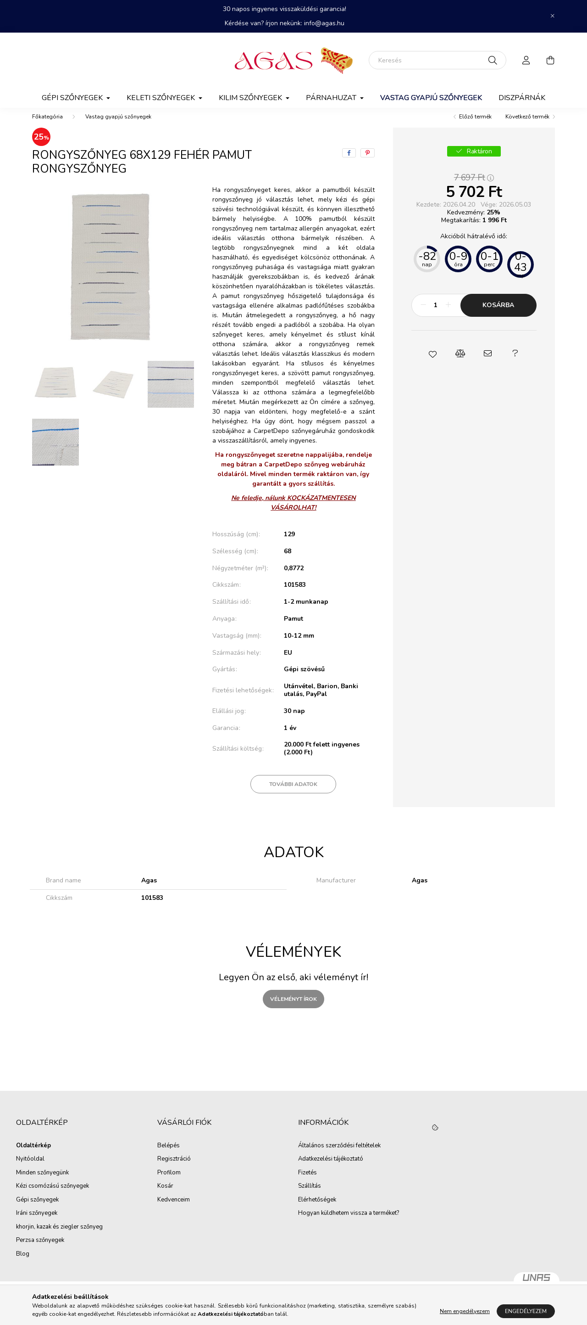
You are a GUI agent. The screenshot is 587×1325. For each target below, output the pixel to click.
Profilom (169, 1182)
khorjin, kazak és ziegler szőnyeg (59, 1236)
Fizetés (307, 1182)
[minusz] (423, 314)
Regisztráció (174, 1168)
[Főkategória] (47, 125)
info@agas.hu (324, 23)
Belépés (168, 1155)
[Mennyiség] (436, 314)
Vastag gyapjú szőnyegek (431, 98)
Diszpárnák (521, 98)
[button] (432, 363)
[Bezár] (552, 16)
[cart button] (550, 60)
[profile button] (526, 60)
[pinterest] (367, 162)
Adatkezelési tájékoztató (330, 1168)
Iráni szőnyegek (36, 1222)
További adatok (293, 793)
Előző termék (475, 125)
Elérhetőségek (317, 1209)
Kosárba (498, 314)
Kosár (165, 1195)
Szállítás (309, 1195)
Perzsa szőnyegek (40, 1249)
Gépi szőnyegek (37, 1209)
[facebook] (349, 162)
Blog (22, 1263)
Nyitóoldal (30, 1168)
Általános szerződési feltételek (339, 1155)
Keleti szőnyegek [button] (162, 98)
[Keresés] (437, 60)
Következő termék (527, 125)
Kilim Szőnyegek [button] (251, 98)
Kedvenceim (173, 1209)
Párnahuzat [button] (332, 98)
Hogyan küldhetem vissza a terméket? (348, 1222)
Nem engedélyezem (465, 1311)
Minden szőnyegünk (42, 1182)
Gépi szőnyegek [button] (73, 98)
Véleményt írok (293, 1008)
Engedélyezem (526, 1311)
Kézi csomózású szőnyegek (52, 1195)
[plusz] (448, 314)
